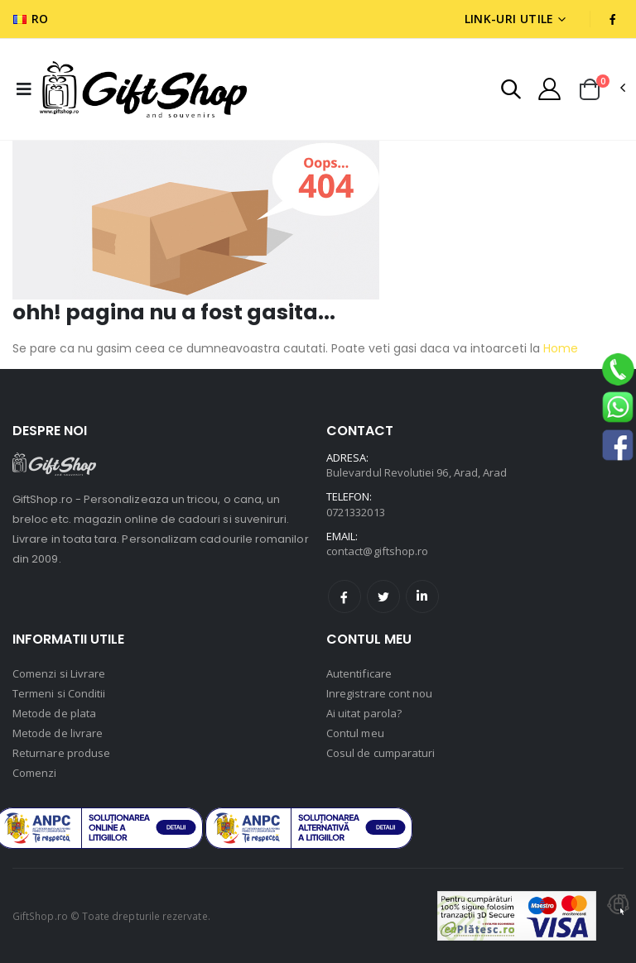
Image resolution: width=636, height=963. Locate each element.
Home (559, 348)
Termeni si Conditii (58, 693)
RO (31, 18)
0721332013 (355, 512)
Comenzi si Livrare (58, 673)
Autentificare (359, 673)
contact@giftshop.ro (377, 551)
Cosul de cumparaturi (380, 752)
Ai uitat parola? (364, 713)
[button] (511, 91)
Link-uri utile (509, 18)
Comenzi (34, 772)
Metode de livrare (57, 733)
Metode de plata (54, 713)
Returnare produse (61, 752)
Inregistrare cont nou (379, 693)
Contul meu (355, 733)
